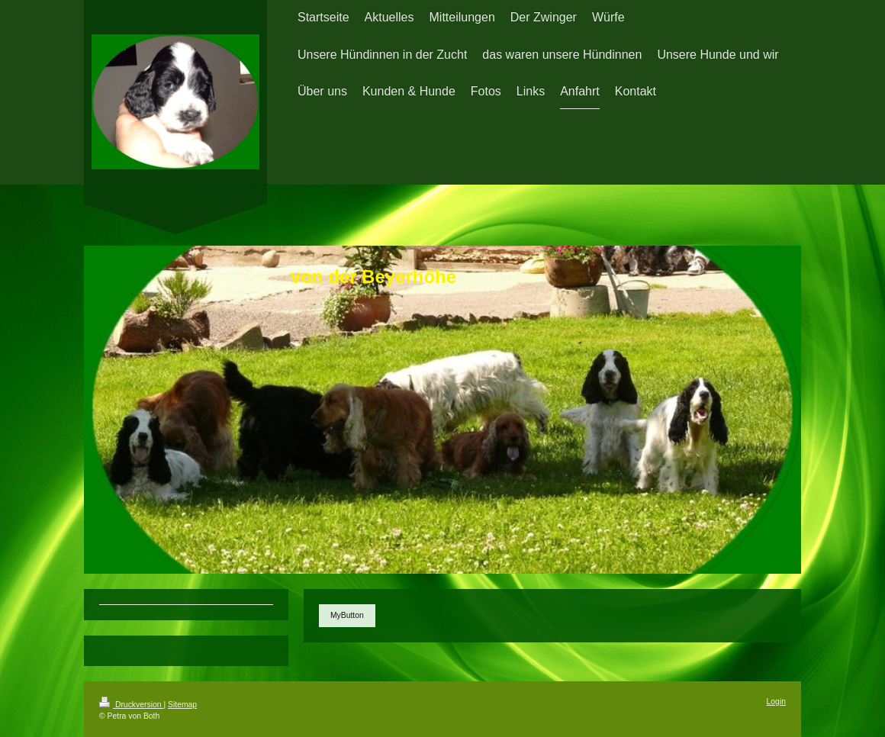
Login (776, 701)
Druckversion (131, 704)
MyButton (347, 615)
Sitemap (182, 704)
